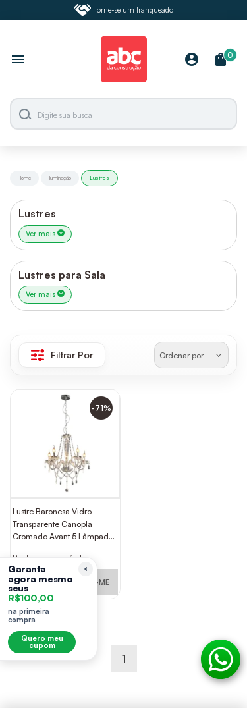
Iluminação (60, 178)
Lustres (99, 178)
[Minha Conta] (192, 60)
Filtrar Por (62, 355)
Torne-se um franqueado (124, 10)
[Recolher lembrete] (85, 569)
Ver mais (45, 233)
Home (24, 178)
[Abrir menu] (18, 60)
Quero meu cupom (42, 642)
